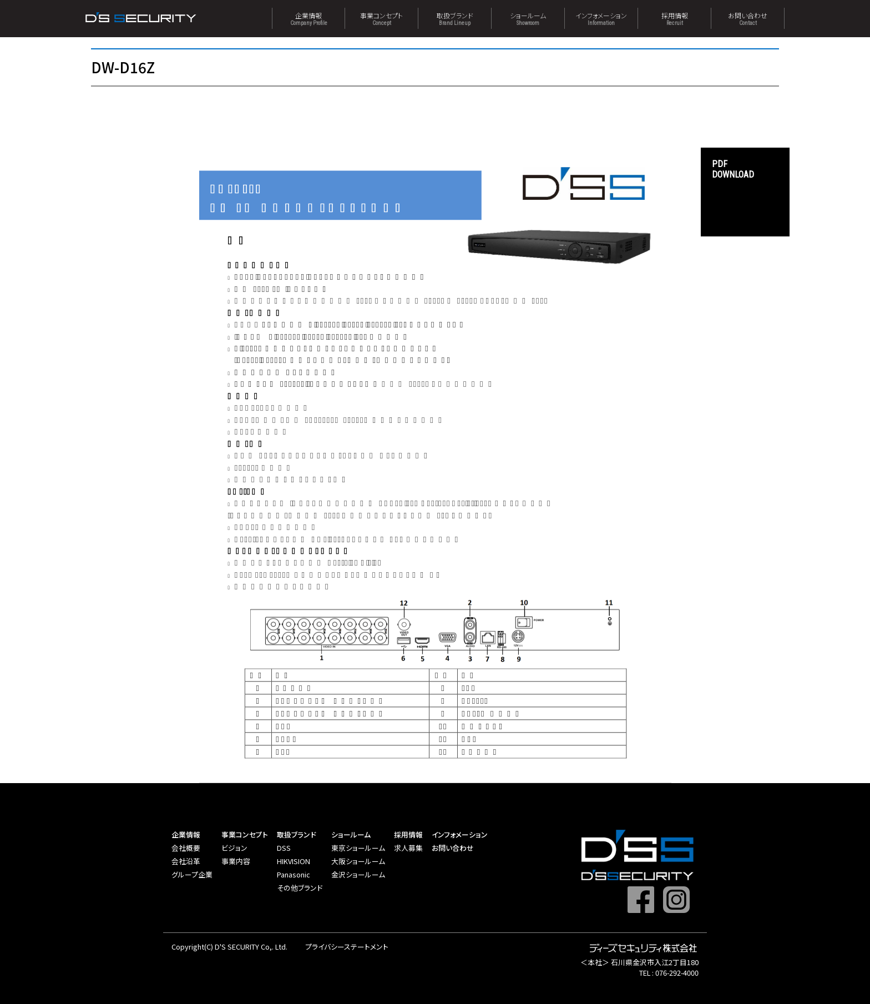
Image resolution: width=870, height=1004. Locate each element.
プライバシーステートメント (346, 946)
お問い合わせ (748, 18)
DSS (284, 847)
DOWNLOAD (745, 169)
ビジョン (234, 847)
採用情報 (674, 18)
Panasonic (293, 874)
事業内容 (235, 861)
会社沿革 (185, 861)
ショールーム (528, 18)
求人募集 (408, 847)
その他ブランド (299, 887)
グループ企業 (192, 874)
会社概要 (185, 847)
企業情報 (308, 18)
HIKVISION (293, 861)
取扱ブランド (455, 18)
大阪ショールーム (358, 861)
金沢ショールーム (358, 874)
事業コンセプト (381, 18)
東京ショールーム (358, 847)
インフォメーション (601, 18)
